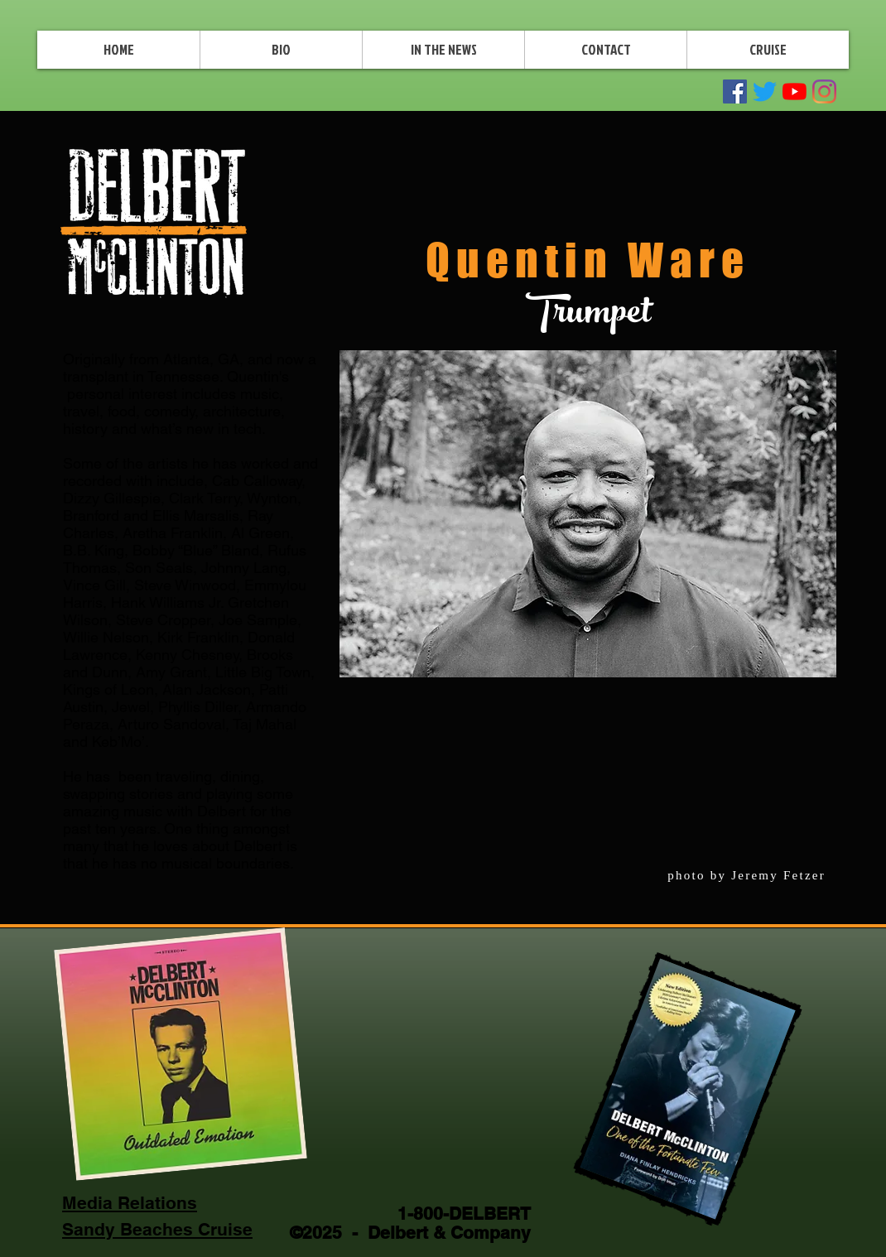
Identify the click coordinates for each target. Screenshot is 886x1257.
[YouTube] (794, 91)
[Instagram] (824, 91)
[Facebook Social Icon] (735, 91)
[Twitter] (765, 91)
